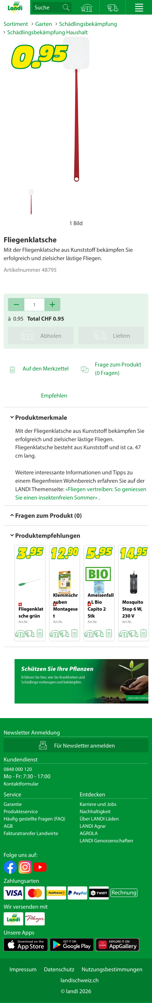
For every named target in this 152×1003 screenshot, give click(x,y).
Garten (43, 24)
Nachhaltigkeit (95, 811)
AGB (8, 826)
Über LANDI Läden (99, 818)
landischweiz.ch (80, 980)
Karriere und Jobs (98, 804)
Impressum (22, 969)
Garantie (13, 804)
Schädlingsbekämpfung (88, 24)
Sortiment (16, 24)
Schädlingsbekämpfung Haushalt (47, 32)
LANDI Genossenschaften (106, 840)
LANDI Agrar (93, 826)
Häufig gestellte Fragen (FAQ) (34, 818)
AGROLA (89, 833)
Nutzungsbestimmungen (111, 969)
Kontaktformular (21, 783)
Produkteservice (21, 811)
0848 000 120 (18, 769)
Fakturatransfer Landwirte (31, 833)
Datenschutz (59, 969)
